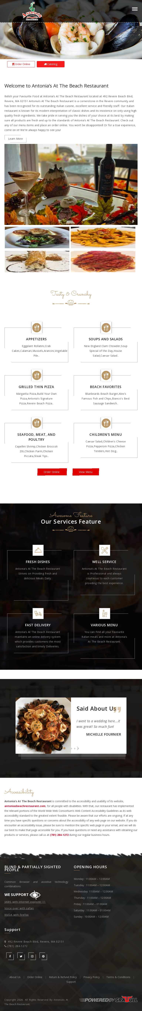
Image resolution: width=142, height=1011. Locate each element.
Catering (50, 64)
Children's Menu (105, 434)
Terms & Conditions (118, 977)
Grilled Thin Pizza (36, 387)
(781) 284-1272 (17, 946)
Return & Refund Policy (63, 977)
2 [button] (68, 748)
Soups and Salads (106, 339)
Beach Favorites (105, 387)
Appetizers (36, 339)
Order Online (21, 64)
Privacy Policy (91, 977)
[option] (71, 29)
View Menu (85, 472)
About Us (15, 977)
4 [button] (74, 748)
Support (71, 981)
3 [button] (71, 748)
